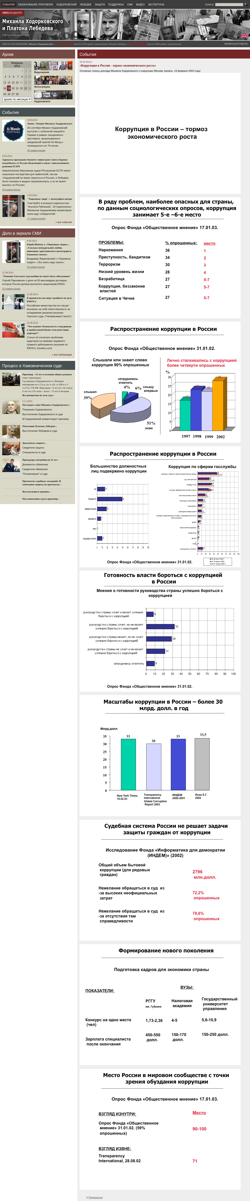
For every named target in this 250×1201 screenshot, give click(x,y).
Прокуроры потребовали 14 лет (39, 459)
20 (13, 88)
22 (21, 88)
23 (25, 88)
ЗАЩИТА (100, 4)
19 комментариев (36, 267)
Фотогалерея (53, 85)
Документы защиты (33, 443)
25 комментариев (36, 150)
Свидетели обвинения (35, 469)
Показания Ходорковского (37, 409)
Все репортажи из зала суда (37, 395)
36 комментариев (11, 190)
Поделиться (96, 1197)
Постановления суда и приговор (40, 498)
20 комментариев (11, 289)
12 (9, 82)
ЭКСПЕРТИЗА (156, 4)
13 (13, 82)
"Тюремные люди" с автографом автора (49, 198)
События (10, 112)
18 (4, 88)
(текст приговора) (31, 377)
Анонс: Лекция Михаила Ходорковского (49, 123)
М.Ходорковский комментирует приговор (45, 419)
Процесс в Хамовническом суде (32, 366)
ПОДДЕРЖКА (116, 4)
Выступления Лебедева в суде (39, 430)
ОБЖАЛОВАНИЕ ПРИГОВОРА (35, 4)
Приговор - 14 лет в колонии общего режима (47, 374)
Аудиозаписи (53, 100)
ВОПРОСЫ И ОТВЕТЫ (236, 44)
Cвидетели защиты (33, 447)
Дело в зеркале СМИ (21, 233)
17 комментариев (36, 218)
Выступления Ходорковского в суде (42, 414)
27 (13, 94)
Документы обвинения (35, 464)
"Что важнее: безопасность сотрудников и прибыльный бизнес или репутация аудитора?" (49, 329)
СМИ (130, 4)
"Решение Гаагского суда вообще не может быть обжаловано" (36, 276)
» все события (63, 222)
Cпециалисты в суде (34, 452)
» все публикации (62, 354)
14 (17, 82)
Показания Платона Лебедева (38, 426)
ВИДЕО (140, 4)
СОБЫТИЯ (8, 4)
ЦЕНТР (12, 12)
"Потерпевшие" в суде (35, 474)
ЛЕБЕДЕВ (85, 4)
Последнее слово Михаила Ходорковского (45, 404)
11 (4, 82)
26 (9, 94)
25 (4, 94)
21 (17, 88)
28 (17, 94)
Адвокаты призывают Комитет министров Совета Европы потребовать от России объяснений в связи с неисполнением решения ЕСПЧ (35, 163)
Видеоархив (53, 71)
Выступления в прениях (35, 491)
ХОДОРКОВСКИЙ (66, 4)
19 (9, 88)
